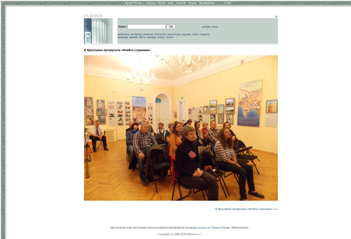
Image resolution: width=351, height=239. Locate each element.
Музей (161, 2)
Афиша (151, 2)
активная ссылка (196, 227)
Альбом (181, 2)
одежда (151, 37)
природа (122, 37)
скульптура (174, 34)
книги (195, 34)
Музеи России (134, 2)
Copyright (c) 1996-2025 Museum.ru (179, 234)
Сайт (171, 2)
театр (160, 37)
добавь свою (210, 26)
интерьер (136, 34)
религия (148, 34)
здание (133, 37)
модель (205, 34)
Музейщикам (207, 2)
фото (142, 37)
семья (169, 37)
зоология (160, 34)
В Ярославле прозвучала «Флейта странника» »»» (246, 208)
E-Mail (227, 2)
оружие (186, 34)
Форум (192, 2)
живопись (123, 34)
